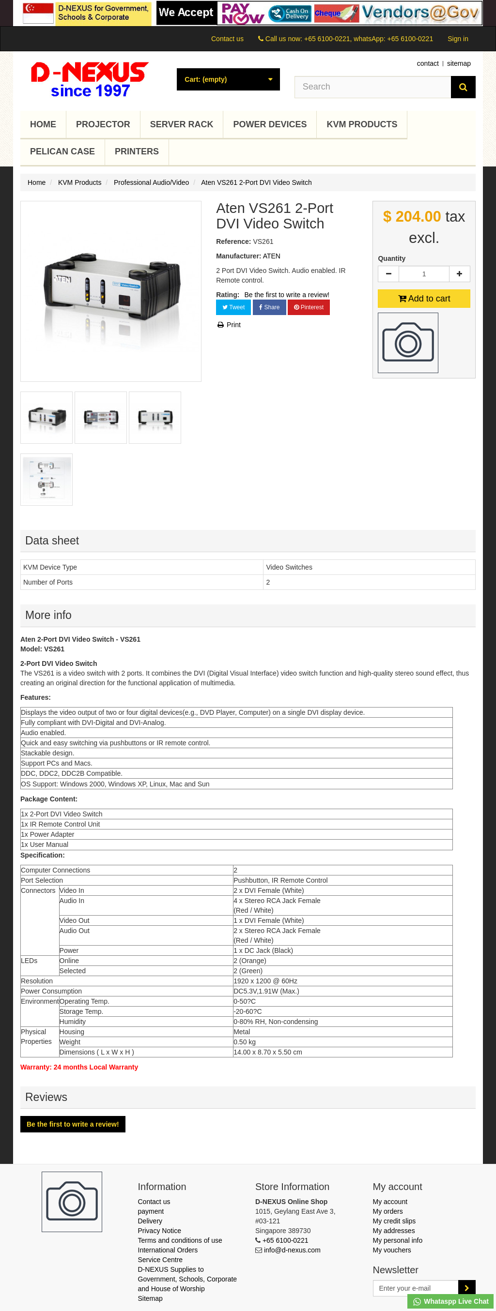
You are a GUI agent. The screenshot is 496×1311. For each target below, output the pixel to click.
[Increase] (459, 274)
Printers (137, 151)
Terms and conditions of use (180, 1240)
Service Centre (160, 1260)
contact (428, 63)
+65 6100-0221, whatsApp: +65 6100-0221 (368, 39)
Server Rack (182, 124)
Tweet (233, 307)
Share (269, 307)
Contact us (227, 39)
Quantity (391, 258)
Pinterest (309, 307)
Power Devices (270, 124)
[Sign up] (467, 1288)
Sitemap (150, 1298)
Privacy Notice (159, 1231)
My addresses (394, 1231)
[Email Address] (416, 1288)
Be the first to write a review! (286, 295)
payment (151, 1211)
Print (228, 325)
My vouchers (392, 1250)
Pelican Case (62, 151)
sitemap (459, 63)
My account (390, 1202)
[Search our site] (372, 87)
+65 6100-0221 (286, 1240)
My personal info (398, 1240)
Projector (103, 124)
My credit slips (394, 1221)
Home (43, 124)
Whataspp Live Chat (450, 1302)
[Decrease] (388, 274)
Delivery (150, 1221)
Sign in (458, 39)
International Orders (168, 1250)
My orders (388, 1211)
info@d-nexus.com (292, 1250)
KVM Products (361, 124)
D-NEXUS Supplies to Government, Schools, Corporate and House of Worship (187, 1279)
